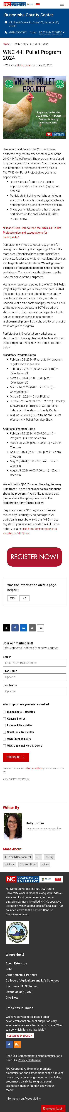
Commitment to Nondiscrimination (39, 1056)
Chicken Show (28, 864)
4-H (38, 857)
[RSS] (17, 1044)
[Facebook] (9, 1044)
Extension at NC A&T (19, 992)
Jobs (9, 969)
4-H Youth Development (17, 857)
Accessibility (32, 1098)
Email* (7, 656)
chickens (9, 864)
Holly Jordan (24, 65)
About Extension (16, 963)
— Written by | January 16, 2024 (27, 65)
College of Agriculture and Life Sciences (32, 980)
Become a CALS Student (22, 986)
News (6, 43)
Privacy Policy (21, 779)
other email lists (34, 768)
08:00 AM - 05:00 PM (52, 32)
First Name (10, 671)
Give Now (12, 997)
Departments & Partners (21, 975)
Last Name (10, 685)
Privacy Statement (29, 1060)
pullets (45, 864)
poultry (49, 857)
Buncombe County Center (28, 14)
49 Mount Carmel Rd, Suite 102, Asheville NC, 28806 (31, 24)
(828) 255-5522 (15, 32)
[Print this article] (40, 627)
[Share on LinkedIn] (23, 627)
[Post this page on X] (6, 627)
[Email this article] (32, 627)
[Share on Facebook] (15, 627)
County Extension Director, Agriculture (43, 828)
